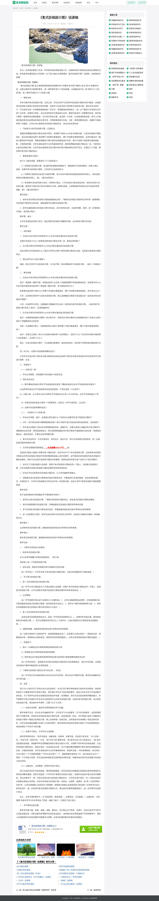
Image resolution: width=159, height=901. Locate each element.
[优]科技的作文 (135, 37)
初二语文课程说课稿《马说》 (29, 873)
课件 (131, 89)
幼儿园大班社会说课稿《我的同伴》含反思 (39, 890)
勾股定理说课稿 (23, 870)
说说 (131, 97)
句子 (97, 3)
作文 (88, 3)
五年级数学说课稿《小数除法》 (72, 873)
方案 (113, 89)
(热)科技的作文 (135, 24)
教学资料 (55, 3)
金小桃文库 (76, 898)
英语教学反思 (134, 77)
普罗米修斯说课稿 (66, 866)
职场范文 (67, 3)
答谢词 (114, 93)
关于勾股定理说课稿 (25, 884)
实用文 (44, 3)
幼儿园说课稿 (22, 866)
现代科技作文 (116, 32)
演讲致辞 (78, 3)
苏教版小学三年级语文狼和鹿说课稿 (74, 870)
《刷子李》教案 (117, 85)
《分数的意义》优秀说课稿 (70, 877)
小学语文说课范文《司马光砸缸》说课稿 (34, 877)
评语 (131, 93)
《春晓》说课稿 (66, 880)
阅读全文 (63, 24)
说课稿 (36, 8)
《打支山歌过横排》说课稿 (70, 884)
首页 (35, 3)
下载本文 (70, 24)
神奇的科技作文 (135, 20)
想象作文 (114, 97)
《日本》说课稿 (23, 880)
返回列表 (97, 890)
